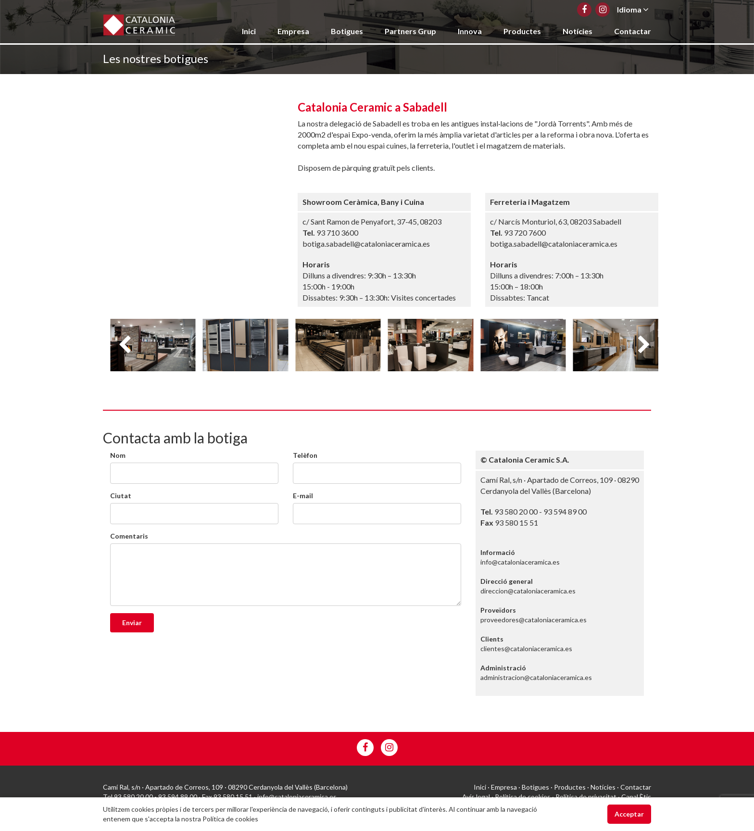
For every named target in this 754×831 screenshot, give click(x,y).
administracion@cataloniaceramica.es (536, 677)
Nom (118, 455)
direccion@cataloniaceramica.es (528, 591)
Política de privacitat (585, 797)
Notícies (577, 31)
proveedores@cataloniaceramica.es (533, 620)
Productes (522, 31)
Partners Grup (410, 31)
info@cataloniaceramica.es (520, 562)
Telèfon (305, 455)
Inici (249, 31)
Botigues (347, 31)
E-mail (303, 495)
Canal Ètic (636, 797)
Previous (124, 345)
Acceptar (629, 814)
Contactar (632, 31)
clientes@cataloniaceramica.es (526, 648)
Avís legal (476, 797)
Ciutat (120, 495)
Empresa (293, 31)
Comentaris (129, 536)
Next (643, 345)
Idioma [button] (633, 9)
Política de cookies (523, 797)
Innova (470, 31)
